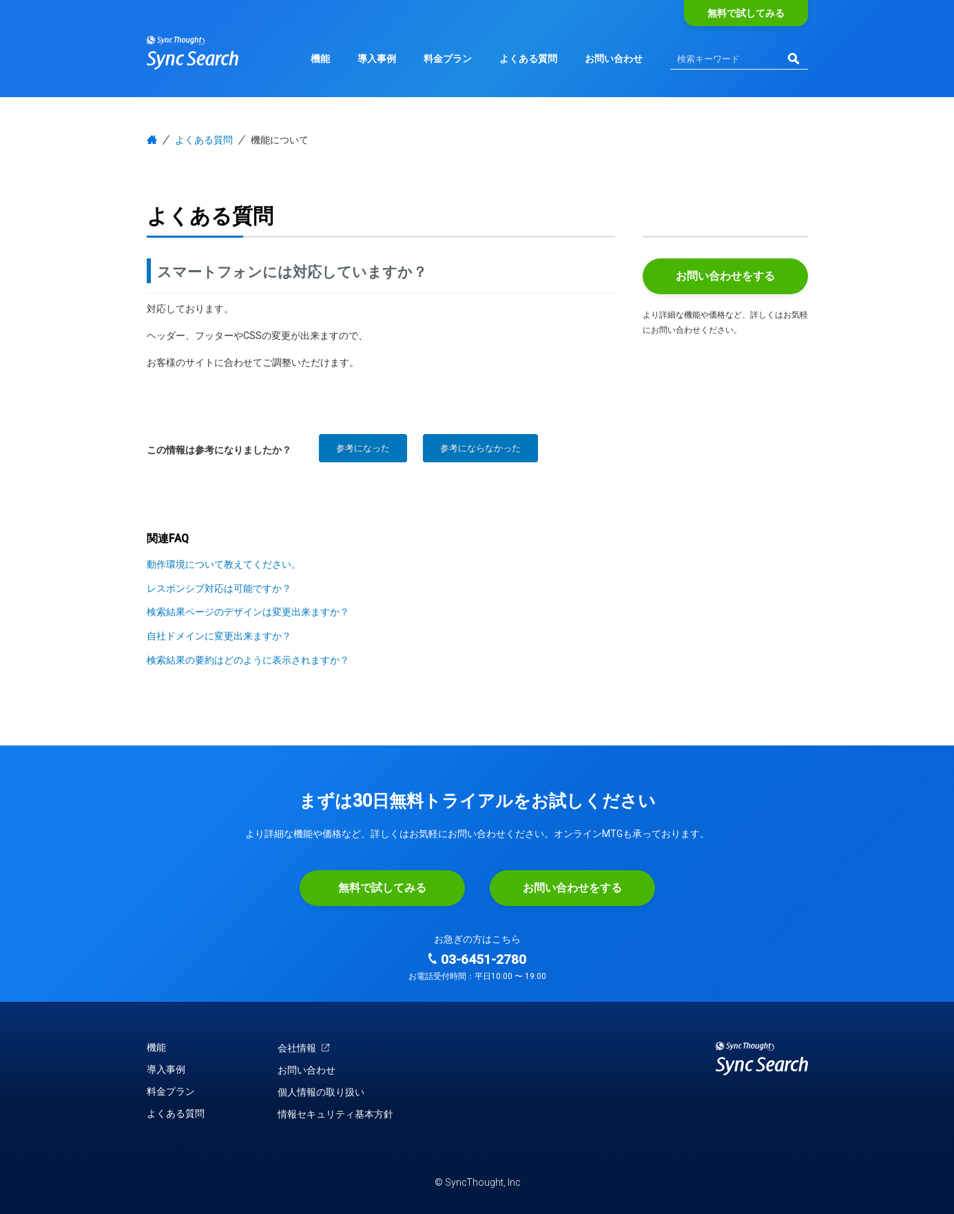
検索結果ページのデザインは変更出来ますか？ (248, 611)
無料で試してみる (746, 13)
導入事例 (376, 58)
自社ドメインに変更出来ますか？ (219, 635)
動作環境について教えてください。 (224, 564)
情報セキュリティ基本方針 (335, 1114)
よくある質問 (528, 58)
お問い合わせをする (725, 275)
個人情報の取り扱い (321, 1092)
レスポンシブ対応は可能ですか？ (219, 588)
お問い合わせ (614, 58)
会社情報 (304, 1047)
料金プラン (448, 58)
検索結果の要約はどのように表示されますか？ (248, 660)
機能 (320, 58)
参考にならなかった (480, 448)
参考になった (363, 448)
